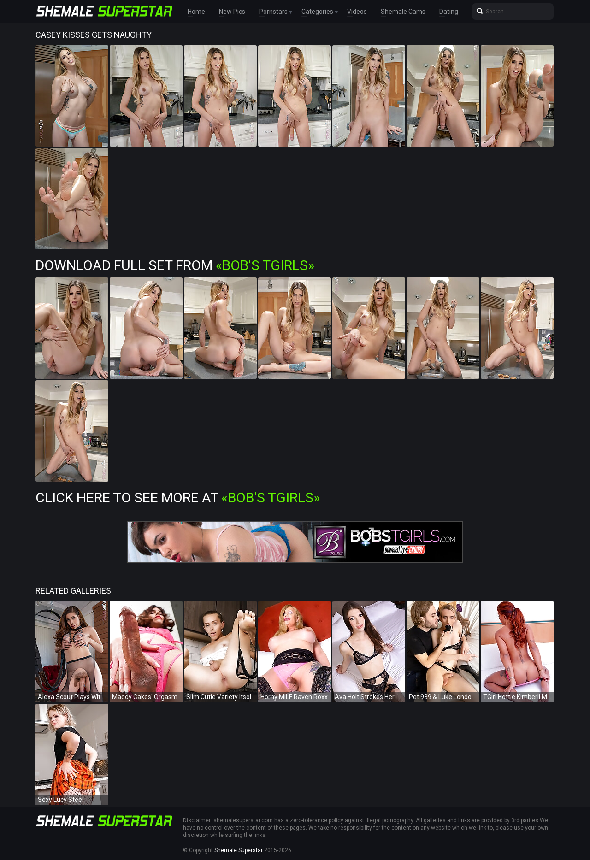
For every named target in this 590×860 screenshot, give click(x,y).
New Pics (232, 11)
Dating (448, 11)
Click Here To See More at (177, 497)
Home (196, 11)
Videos (357, 11)
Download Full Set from (174, 265)
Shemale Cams (403, 11)
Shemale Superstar (238, 850)
